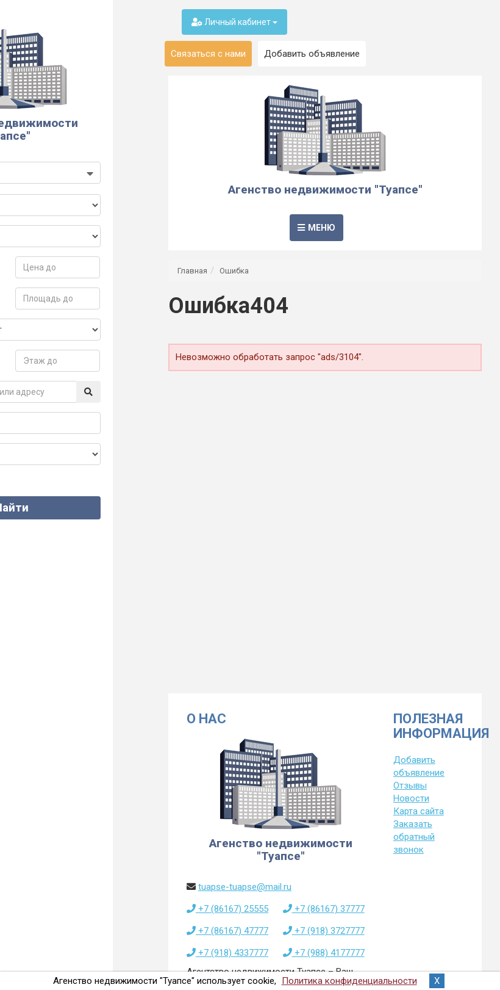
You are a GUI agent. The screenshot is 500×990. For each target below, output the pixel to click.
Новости (411, 798)
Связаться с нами (208, 53)
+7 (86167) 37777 (324, 908)
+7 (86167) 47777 (227, 930)
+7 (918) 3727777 (324, 930)
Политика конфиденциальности (349, 980)
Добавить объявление (312, 53)
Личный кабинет (234, 22)
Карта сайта (418, 811)
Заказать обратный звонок (414, 836)
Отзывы (410, 785)
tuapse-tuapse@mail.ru (244, 886)
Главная (192, 270)
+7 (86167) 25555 (227, 908)
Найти (75, 520)
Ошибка (234, 270)
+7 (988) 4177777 (324, 952)
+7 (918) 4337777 (227, 952)
